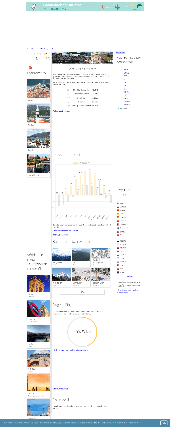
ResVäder (30, 49)
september (127, 95)
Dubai (31, 393)
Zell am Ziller (98, 283)
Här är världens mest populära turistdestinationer (71, 350)
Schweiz (123, 221)
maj (125, 82)
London (32, 319)
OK (164, 423)
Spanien (123, 217)
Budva (31, 125)
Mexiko (122, 231)
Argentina (123, 262)
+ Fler (82, 292)
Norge (122, 272)
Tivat (30, 150)
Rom (30, 343)
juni (125, 85)
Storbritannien (32, 321)
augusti (126, 92)
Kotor (30, 100)
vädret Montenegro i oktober (46, 49)
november (127, 101)
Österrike (123, 207)
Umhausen (77, 283)
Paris (30, 294)
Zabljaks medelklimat (60, 389)
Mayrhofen (57, 263)
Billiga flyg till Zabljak (60, 235)
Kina (121, 269)
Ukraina (122, 214)
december (127, 104)
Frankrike (31, 297)
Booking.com (120, 52)
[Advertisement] (85, 29)
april (125, 79)
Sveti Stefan (34, 175)
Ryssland (123, 255)
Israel (122, 258)
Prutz (75, 263)
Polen (122, 251)
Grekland (123, 244)
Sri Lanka (123, 265)
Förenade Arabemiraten (36, 396)
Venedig (32, 418)
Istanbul (32, 368)
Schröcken (57, 283)
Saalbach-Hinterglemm (98, 261)
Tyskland (123, 210)
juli (124, 88)
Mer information (134, 423)
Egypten (123, 240)
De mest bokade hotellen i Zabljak (65, 231)
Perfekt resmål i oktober (61, 111)
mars (125, 76)
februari (126, 72)
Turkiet (30, 371)
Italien (30, 346)
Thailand (123, 248)
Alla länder (129, 276)
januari (126, 69)
